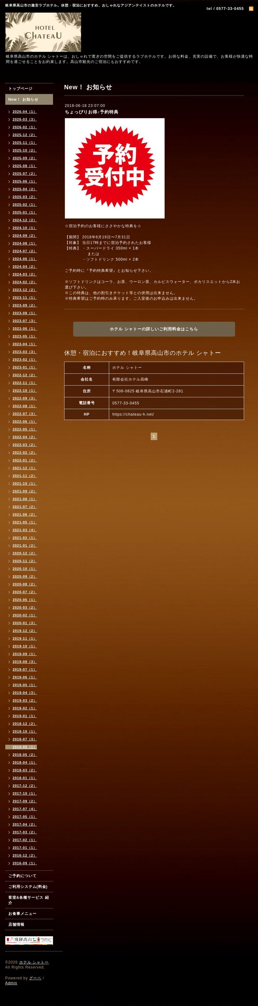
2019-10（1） (25, 646)
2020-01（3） (25, 623)
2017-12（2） (25, 786)
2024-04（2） (25, 266)
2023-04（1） (25, 344)
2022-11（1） (25, 383)
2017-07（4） (25, 809)
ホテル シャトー (34, 962)
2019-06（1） (25, 677)
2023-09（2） (25, 305)
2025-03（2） (25, 197)
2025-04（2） (25, 189)
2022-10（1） (25, 390)
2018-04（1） (25, 762)
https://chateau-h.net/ (133, 414)
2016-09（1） (25, 863)
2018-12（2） (25, 724)
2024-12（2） (25, 220)
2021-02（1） (25, 538)
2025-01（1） (25, 212)
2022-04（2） (25, 437)
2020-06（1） (25, 600)
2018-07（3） (25, 739)
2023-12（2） (25, 290)
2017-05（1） (25, 816)
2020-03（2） (25, 607)
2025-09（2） (25, 158)
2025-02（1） (25, 204)
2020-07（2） (25, 592)
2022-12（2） (25, 375)
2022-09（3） (25, 398)
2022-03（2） (25, 445)
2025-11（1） (25, 142)
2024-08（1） (25, 243)
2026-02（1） (25, 127)
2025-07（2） (25, 173)
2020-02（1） (25, 615)
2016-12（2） (25, 855)
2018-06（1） (25, 747)
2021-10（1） (25, 483)
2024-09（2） (25, 235)
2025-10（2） (25, 150)
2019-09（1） (25, 654)
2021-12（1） (25, 468)
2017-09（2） (25, 801)
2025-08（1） (25, 166)
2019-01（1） (25, 716)
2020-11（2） (25, 561)
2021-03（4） (25, 530)
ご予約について (22, 876)
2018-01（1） (25, 778)
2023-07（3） (25, 321)
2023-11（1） (25, 297)
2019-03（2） (25, 700)
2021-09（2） (25, 491)
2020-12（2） (25, 553)
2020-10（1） (25, 569)
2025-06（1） (25, 181)
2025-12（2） (25, 135)
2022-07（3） (25, 414)
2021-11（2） (25, 476)
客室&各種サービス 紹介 (28, 900)
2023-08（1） (25, 313)
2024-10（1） (25, 228)
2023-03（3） (25, 352)
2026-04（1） (25, 111)
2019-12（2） (25, 631)
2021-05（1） (25, 522)
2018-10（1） (25, 731)
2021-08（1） (25, 499)
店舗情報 (16, 924)
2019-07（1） (25, 669)
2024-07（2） (25, 251)
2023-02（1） (25, 359)
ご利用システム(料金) (28, 887)
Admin (11, 983)
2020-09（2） (25, 576)
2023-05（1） (25, 336)
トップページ (20, 88)
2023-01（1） (25, 367)
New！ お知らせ (23, 99)
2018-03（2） (25, 770)
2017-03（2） (25, 832)
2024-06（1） (25, 259)
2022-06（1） (25, 421)
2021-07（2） (25, 507)
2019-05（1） (25, 685)
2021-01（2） (25, 545)
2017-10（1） (25, 793)
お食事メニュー (22, 913)
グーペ (35, 978)
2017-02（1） (25, 840)
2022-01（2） (25, 460)
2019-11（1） (25, 638)
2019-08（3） (25, 662)
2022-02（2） (25, 452)
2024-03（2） (25, 274)
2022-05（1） (25, 429)
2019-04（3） (25, 693)
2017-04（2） (25, 824)
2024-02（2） (25, 282)
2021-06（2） (25, 514)
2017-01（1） (25, 847)
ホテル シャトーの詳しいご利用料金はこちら (154, 329)
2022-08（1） (25, 406)
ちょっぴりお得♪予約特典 (91, 111)
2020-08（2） (25, 584)
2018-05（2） (25, 755)
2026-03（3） (25, 119)
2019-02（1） (25, 708)
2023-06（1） (25, 328)
